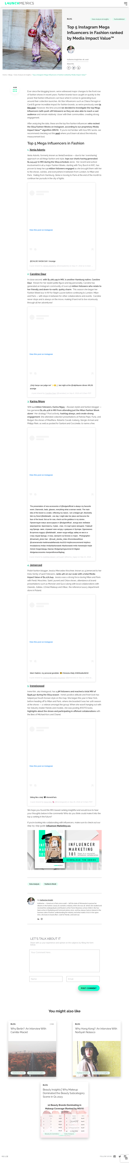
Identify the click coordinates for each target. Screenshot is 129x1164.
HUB (15, 89)
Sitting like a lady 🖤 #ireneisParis (43, 797)
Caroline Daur (38, 274)
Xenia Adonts (37, 149)
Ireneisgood (37, 685)
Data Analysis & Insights (100, 19)
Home (5, 75)
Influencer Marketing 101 (58, 826)
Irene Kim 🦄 (49, 802)
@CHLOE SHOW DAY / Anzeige (43, 261)
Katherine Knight (73, 59)
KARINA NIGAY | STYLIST (53, 557)
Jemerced (36, 565)
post (58, 133)
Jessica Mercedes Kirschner (54, 678)
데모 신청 (5, 1156)
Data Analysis (34, 884)
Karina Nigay (37, 401)
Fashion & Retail (50, 884)
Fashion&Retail (119, 19)
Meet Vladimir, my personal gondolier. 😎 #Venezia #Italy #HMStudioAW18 (59, 673)
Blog (69, 19)
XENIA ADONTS (49, 266)
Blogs (10, 75)
